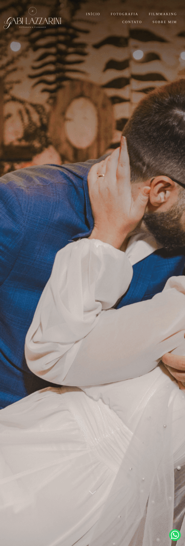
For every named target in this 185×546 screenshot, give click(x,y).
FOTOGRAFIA (124, 14)
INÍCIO (93, 14)
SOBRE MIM (165, 22)
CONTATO (132, 22)
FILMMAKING (163, 14)
